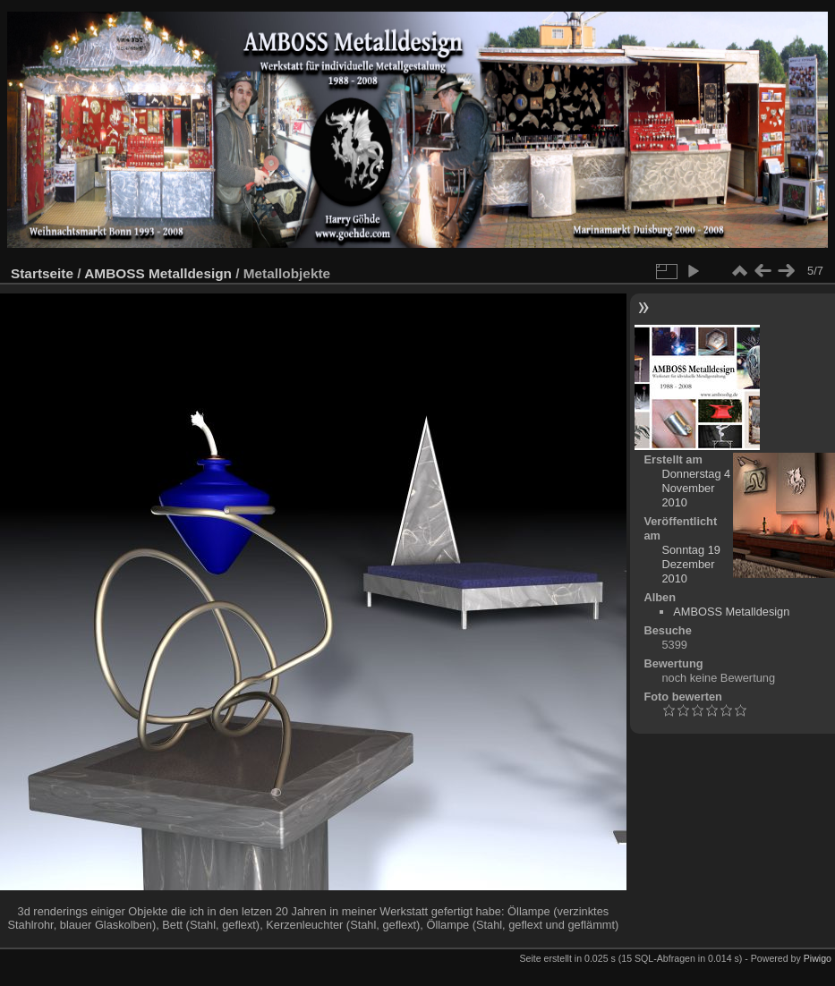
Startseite (42, 273)
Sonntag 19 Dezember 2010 (690, 564)
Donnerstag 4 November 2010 (695, 488)
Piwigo (817, 958)
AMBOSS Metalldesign (158, 273)
